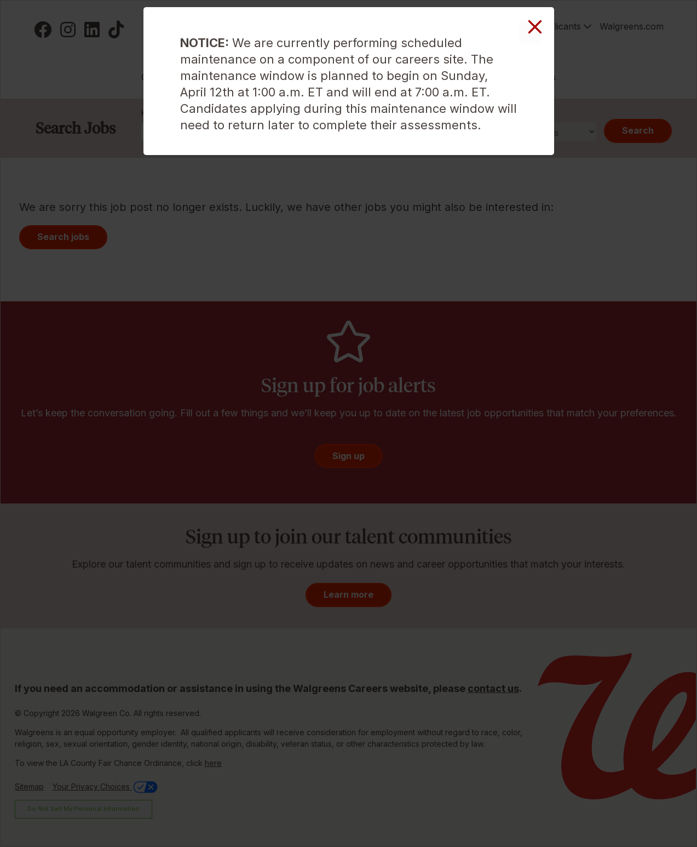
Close (529, 32)
